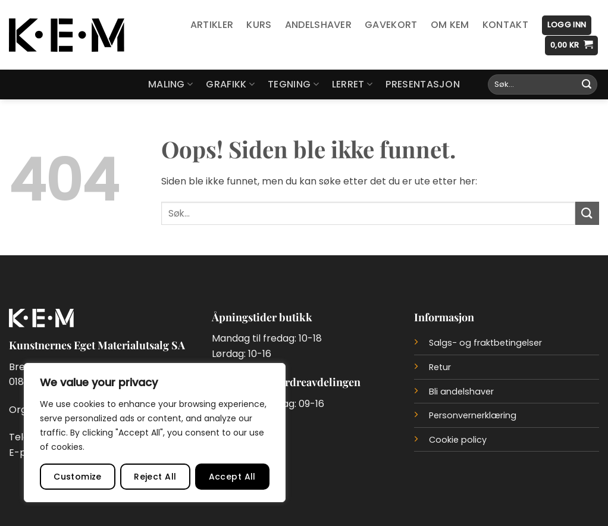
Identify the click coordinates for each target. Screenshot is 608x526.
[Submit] (586, 84)
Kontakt (505, 25)
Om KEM (450, 25)
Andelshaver (318, 25)
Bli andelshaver (461, 391)
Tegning (293, 84)
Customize (78, 477)
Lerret (352, 84)
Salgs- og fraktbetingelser (485, 343)
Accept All (232, 477)
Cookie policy (458, 440)
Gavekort (391, 25)
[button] (566, 25)
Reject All (155, 477)
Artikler (212, 25)
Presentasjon (423, 84)
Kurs (258, 25)
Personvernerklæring (472, 415)
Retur (440, 367)
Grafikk (230, 84)
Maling (170, 84)
